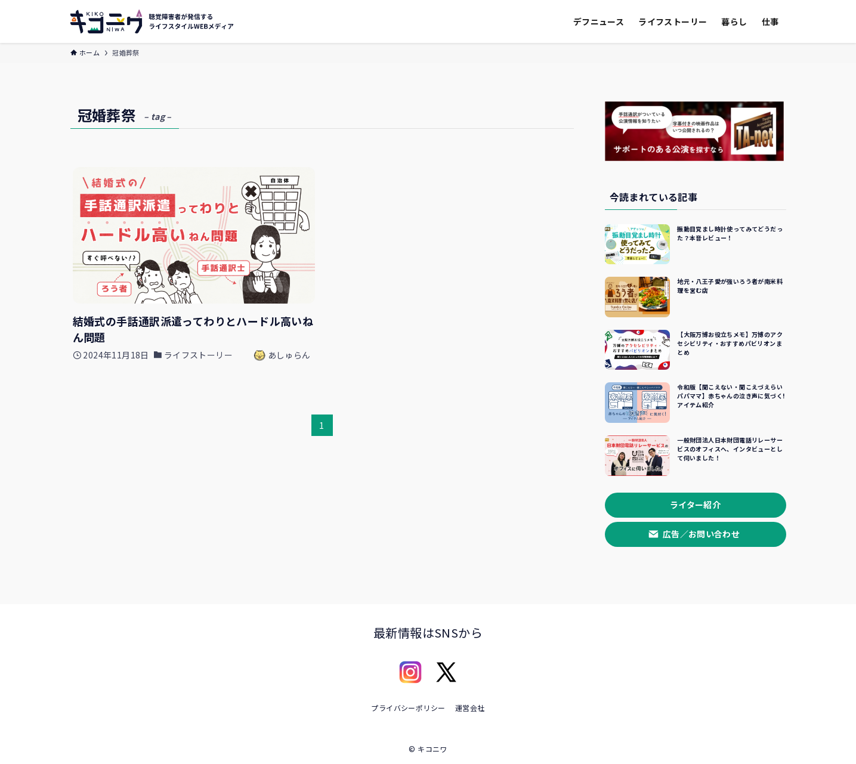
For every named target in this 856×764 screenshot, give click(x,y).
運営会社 (470, 708)
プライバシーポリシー (408, 708)
